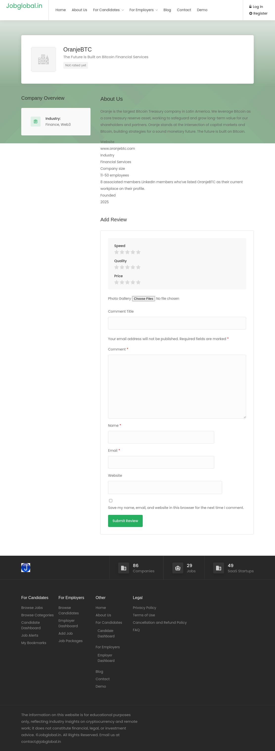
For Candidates (106, 9)
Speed (119, 245)
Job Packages (70, 640)
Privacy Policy (144, 607)
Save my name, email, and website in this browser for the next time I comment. (176, 507)
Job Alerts (29, 635)
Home (60, 9)
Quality (120, 260)
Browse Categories (37, 615)
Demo (202, 9)
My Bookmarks (33, 642)
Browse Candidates (68, 610)
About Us (79, 9)
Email (114, 450)
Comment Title (121, 311)
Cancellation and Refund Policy (160, 622)
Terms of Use (144, 615)
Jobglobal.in (24, 6)
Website (115, 475)
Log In (256, 6)
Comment (118, 349)
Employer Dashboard (68, 623)
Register (258, 13)
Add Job (65, 633)
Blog (167, 9)
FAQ (136, 629)
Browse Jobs (32, 607)
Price (118, 276)
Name (114, 425)
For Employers (142, 9)
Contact (184, 9)
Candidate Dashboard (31, 625)
